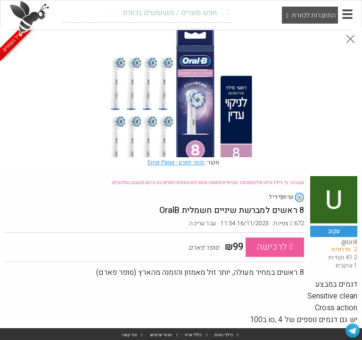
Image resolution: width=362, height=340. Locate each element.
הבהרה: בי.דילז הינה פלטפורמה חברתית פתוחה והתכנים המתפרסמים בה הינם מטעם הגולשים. (207, 182)
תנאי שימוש (161, 335)
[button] (347, 14)
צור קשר (129, 335)
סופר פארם (176, 162)
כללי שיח (193, 335)
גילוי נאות (223, 335)
